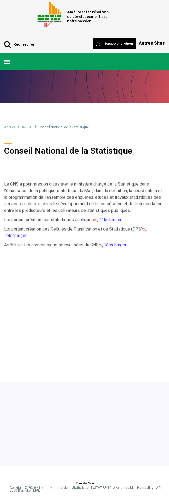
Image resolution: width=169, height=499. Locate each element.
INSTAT (27, 127)
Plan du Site (84, 483)
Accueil (10, 127)
